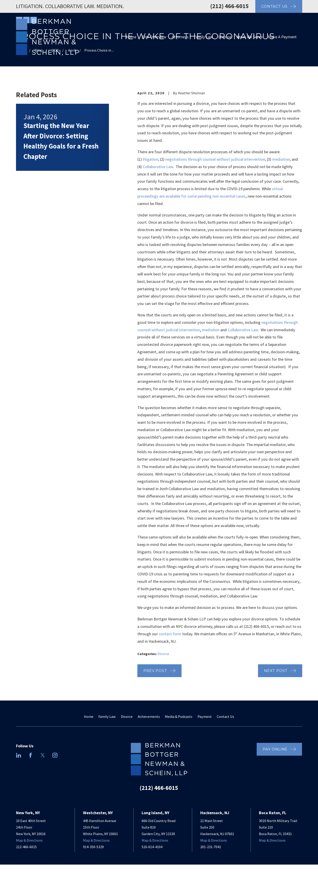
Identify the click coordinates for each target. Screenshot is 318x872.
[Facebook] (30, 755)
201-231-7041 (210, 847)
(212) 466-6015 (229, 6)
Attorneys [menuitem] (180, 36)
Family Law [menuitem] (203, 36)
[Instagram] (55, 755)
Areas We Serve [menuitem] (250, 36)
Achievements (149, 716)
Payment (205, 716)
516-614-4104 (152, 847)
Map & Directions (29, 840)
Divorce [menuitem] (224, 36)
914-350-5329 (93, 847)
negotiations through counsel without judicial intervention (215, 159)
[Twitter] (42, 755)
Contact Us (225, 716)
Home (88, 716)
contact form (170, 633)
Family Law (107, 716)
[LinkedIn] (18, 755)
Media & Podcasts (178, 716)
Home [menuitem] (131, 36)
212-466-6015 (26, 847)
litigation (150, 159)
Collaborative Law (158, 166)
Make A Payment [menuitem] (282, 36)
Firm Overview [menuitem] (154, 36)
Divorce (163, 653)
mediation (281, 159)
